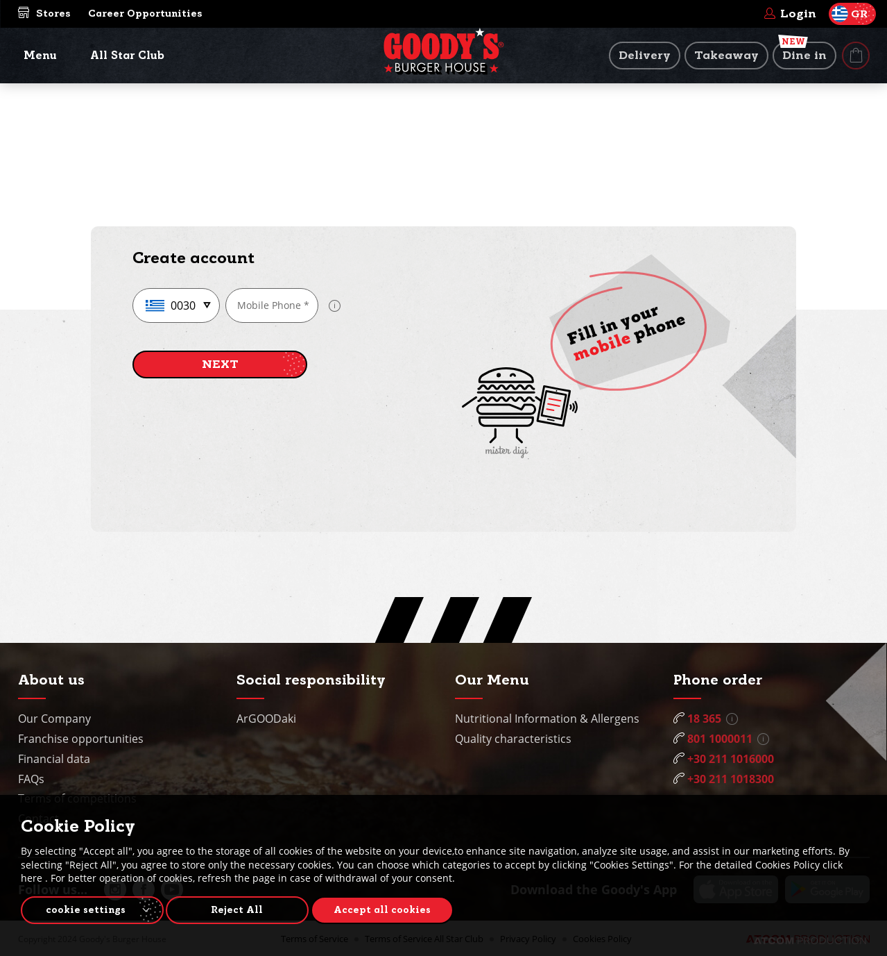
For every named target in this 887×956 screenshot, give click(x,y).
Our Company (54, 718)
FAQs (31, 779)
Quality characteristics (513, 738)
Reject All (242, 909)
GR (850, 14)
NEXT (220, 364)
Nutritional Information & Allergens (547, 718)
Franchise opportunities (81, 738)
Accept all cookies (392, 909)
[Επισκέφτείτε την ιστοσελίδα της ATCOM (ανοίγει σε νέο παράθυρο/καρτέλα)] (810, 941)
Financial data (54, 758)
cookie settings (85, 909)
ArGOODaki (266, 718)
